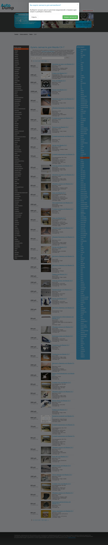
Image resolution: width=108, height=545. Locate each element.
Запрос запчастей (70, 17)
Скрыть (34, 17)
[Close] (77, 5)
